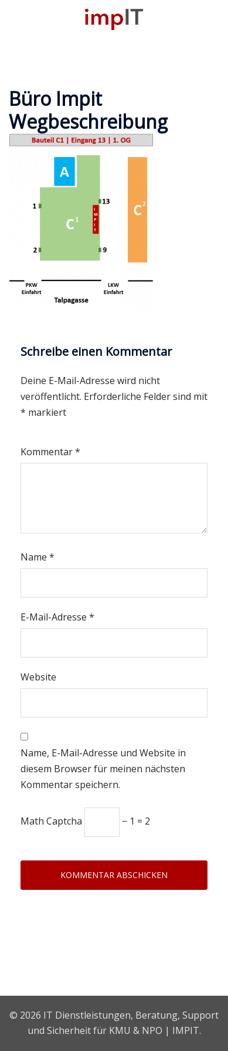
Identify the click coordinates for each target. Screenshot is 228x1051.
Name (38, 556)
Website (38, 676)
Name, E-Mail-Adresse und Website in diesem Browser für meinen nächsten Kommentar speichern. (103, 768)
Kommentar (50, 451)
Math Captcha (51, 821)
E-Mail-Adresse (57, 616)
